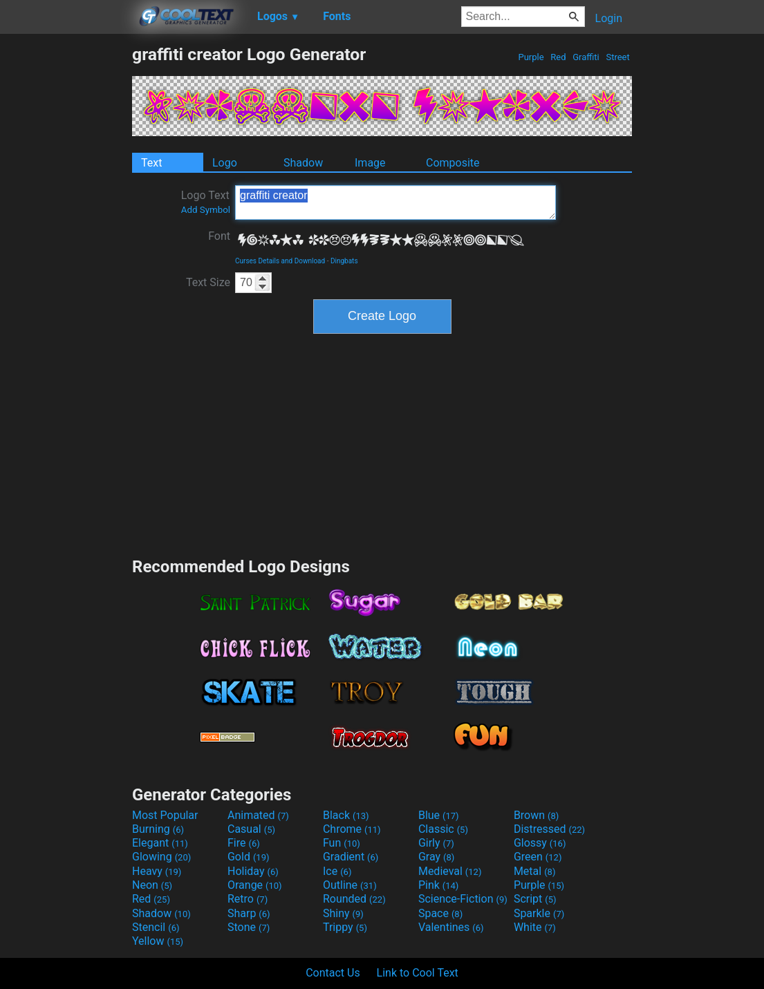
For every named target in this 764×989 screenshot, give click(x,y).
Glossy (540, 842)
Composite (453, 162)
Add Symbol (205, 210)
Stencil (155, 927)
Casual (251, 829)
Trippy (345, 927)
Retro (247, 898)
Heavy (156, 871)
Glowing (161, 856)
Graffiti (586, 57)
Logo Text (205, 202)
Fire (243, 842)
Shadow (303, 162)
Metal (535, 871)
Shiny (343, 913)
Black (346, 815)
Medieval (450, 871)
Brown (536, 815)
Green (538, 856)
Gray (436, 856)
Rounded (354, 898)
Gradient (350, 856)
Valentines (451, 927)
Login (608, 18)
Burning (158, 829)
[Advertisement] (65, 251)
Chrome (352, 829)
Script (535, 898)
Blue (438, 815)
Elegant (160, 842)
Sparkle (539, 913)
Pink (438, 885)
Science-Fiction (462, 898)
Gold (248, 856)
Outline (350, 885)
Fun (341, 842)
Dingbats (344, 261)
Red (558, 57)
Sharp (248, 913)
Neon (152, 885)
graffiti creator (395, 202)
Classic (443, 829)
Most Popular (165, 815)
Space (440, 913)
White (535, 927)
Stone (248, 927)
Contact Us (333, 972)
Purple (531, 57)
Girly (436, 842)
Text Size (208, 282)
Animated (258, 815)
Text (151, 162)
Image (370, 162)
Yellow (157, 941)
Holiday (253, 871)
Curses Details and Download (280, 261)
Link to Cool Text (417, 972)
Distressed (549, 829)
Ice (337, 871)
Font (219, 236)
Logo (224, 162)
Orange (254, 885)
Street (618, 57)
